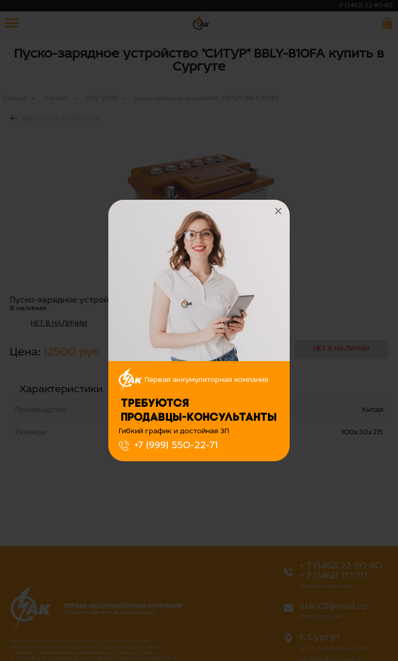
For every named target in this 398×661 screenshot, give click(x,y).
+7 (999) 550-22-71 (176, 445)
